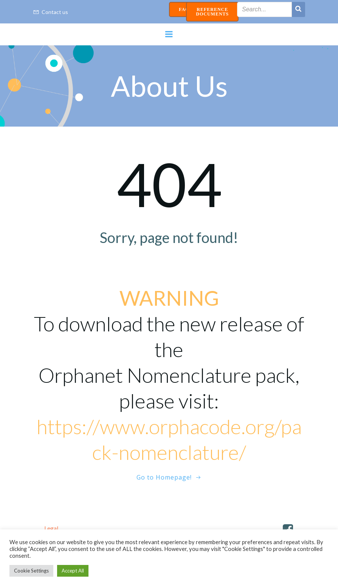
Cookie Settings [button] (31, 571)
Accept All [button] (73, 571)
